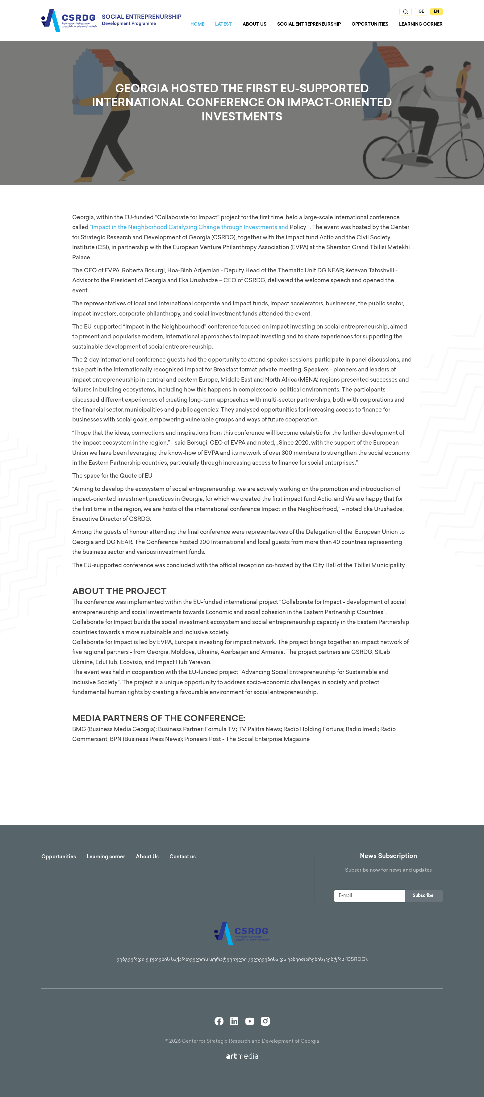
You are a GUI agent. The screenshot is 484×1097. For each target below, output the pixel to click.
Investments (260, 228)
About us (254, 24)
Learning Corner (421, 24)
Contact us (182, 857)
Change (209, 228)
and (283, 228)
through (232, 228)
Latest (223, 24)
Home (197, 24)
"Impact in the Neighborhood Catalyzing (144, 228)
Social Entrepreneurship (309, 24)
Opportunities (370, 24)
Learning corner (106, 857)
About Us (147, 857)
